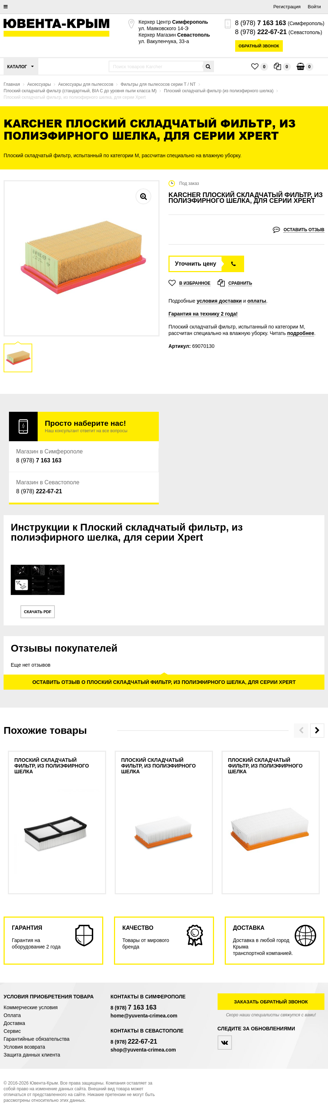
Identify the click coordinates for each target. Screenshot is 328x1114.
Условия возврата (24, 1047)
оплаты (256, 301)
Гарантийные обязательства (37, 1039)
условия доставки (219, 301)
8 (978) (260, 23)
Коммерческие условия (31, 1007)
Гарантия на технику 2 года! (203, 314)
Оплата (12, 1015)
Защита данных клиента (32, 1055)
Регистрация (287, 6)
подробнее (300, 333)
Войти (314, 6)
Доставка (14, 1023)
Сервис (12, 1031)
